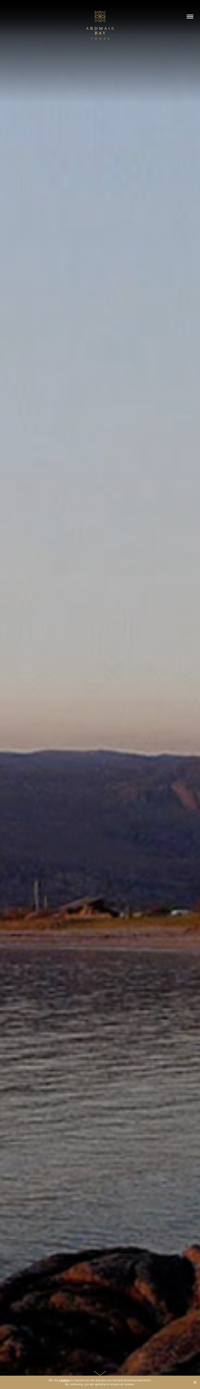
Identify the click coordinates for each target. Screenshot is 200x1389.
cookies (64, 1380)
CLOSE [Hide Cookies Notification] (195, 1382)
